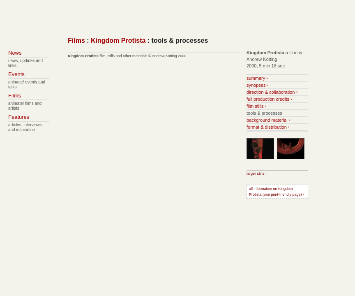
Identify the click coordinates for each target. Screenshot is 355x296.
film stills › (256, 106)
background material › (268, 120)
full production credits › (269, 99)
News (15, 53)
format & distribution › (268, 127)
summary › (257, 78)
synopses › (257, 85)
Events (16, 74)
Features (18, 117)
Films (76, 40)
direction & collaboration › (272, 92)
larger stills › (257, 173)
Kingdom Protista (118, 40)
